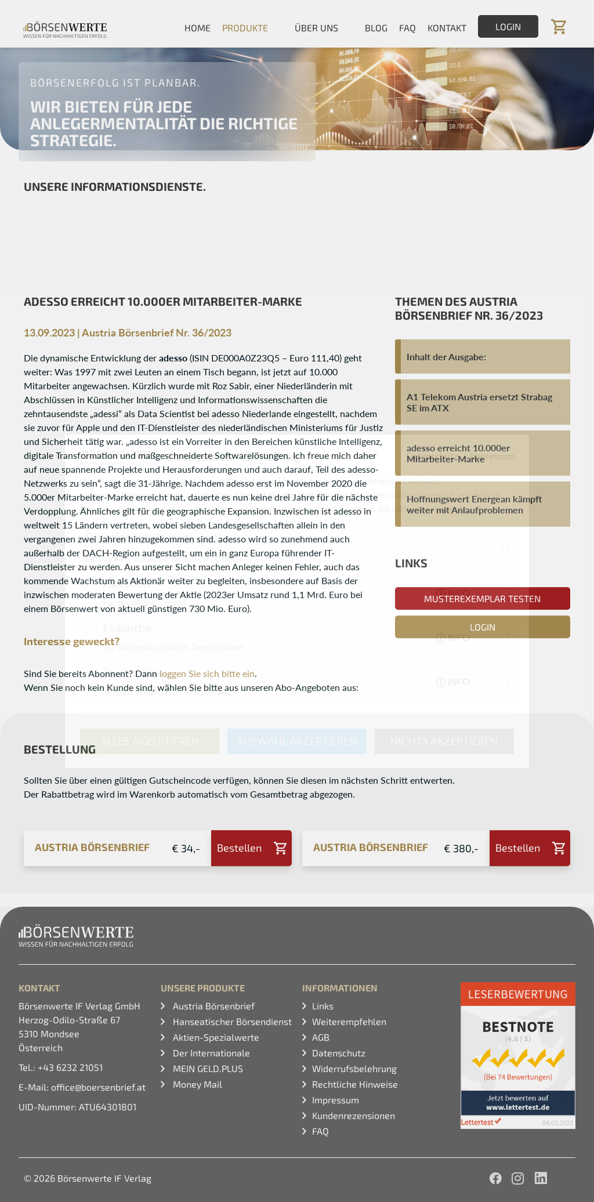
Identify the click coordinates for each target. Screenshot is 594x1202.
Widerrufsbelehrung (354, 1068)
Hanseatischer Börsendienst (231, 1021)
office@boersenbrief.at (98, 1086)
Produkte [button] (245, 27)
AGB (320, 1036)
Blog (376, 27)
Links (323, 1005)
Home (197, 27)
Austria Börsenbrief (213, 1005)
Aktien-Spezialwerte (215, 1036)
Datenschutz (338, 1052)
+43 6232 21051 (70, 1067)
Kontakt (447, 27)
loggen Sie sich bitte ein (207, 673)
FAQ (407, 27)
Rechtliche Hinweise (355, 1083)
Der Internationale (210, 1052)
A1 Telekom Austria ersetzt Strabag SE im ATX (479, 402)
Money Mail (196, 1083)
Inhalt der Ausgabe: (446, 356)
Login (508, 26)
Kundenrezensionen (353, 1115)
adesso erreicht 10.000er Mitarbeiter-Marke (458, 453)
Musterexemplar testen (482, 598)
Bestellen (239, 847)
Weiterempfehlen (349, 1021)
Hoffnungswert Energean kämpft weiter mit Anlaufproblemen (474, 504)
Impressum (335, 1099)
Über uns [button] (316, 27)
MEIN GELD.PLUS (207, 1068)
